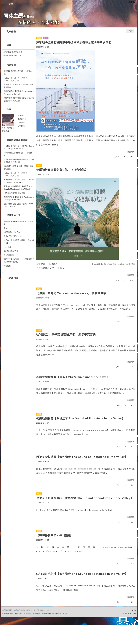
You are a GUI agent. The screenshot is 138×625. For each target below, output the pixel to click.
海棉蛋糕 (7, 266)
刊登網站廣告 (7, 614)
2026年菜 (7, 247)
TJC (20, 55)
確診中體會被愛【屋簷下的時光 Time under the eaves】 (73, 377)
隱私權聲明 (56, 614)
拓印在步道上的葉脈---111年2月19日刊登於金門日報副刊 (19, 260)
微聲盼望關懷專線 (10, 55)
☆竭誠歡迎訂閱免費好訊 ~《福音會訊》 (62, 169)
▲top (134, 610)
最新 (131, 31)
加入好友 (21, 115)
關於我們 (18, 614)
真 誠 (6, 228)
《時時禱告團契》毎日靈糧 (53, 535)
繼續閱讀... (131, 152)
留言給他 (21, 126)
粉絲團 (5, 623)
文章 (11, 4)
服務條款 (36, 614)
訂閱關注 (21, 122)
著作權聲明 (46, 614)
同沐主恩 (13, 16)
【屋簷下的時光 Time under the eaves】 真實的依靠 (71, 293)
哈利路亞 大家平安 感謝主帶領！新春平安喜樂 (66, 334)
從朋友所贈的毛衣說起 (12, 236)
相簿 (27, 4)
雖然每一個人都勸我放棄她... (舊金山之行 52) (19, 241)
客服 (65, 614)
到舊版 (30, 17)
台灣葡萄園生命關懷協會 (12, 52)
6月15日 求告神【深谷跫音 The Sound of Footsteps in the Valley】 (82, 573)
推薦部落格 (22, 119)
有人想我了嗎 (9, 255)
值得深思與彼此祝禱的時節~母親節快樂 (18, 222)
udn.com (133, 613)
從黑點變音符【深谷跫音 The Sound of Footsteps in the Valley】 (80, 418)
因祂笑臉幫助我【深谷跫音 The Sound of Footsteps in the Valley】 (82, 456)
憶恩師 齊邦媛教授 (11, 251)
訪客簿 (43, 4)
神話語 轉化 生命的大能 (13, 232)
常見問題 (27, 614)
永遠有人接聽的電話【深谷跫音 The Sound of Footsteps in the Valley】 (84, 498)
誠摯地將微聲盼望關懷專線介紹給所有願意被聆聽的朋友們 (73, 42)
